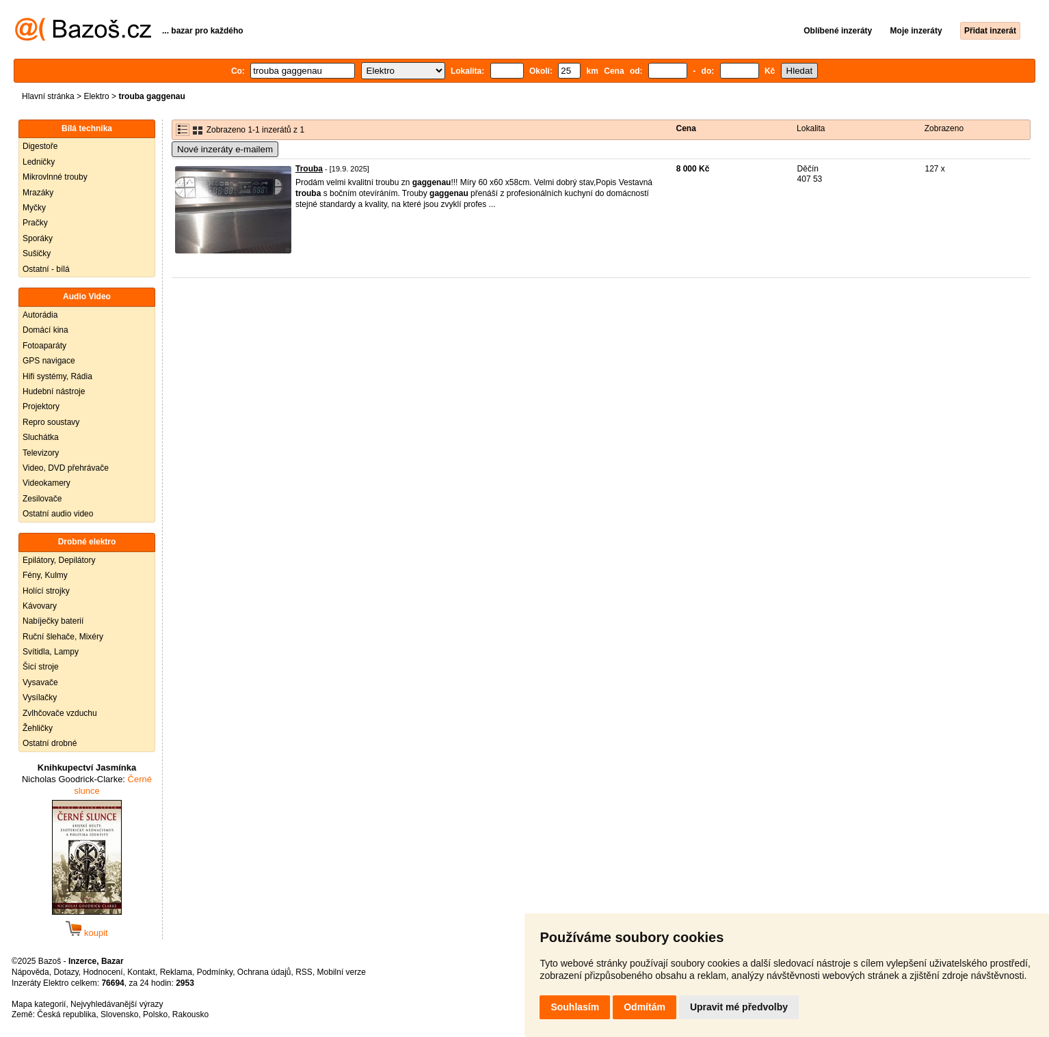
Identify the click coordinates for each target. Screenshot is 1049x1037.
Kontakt (141, 972)
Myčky (34, 207)
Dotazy (65, 972)
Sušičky (37, 253)
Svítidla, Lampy (51, 651)
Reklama (176, 972)
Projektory (41, 406)
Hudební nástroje (54, 391)
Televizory (41, 453)
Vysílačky (40, 697)
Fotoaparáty (44, 345)
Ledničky (39, 162)
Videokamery (46, 483)
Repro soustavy (51, 422)
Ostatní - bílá (46, 269)
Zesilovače (42, 498)
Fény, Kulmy (45, 575)
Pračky (35, 222)
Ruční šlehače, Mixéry (63, 636)
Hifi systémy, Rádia (57, 376)
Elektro (96, 96)
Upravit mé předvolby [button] (739, 1006)
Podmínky (215, 972)
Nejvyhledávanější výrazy (116, 1004)
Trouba (309, 169)
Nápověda (30, 972)
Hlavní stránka (48, 96)
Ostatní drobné (50, 743)
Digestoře (40, 146)
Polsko (155, 1014)
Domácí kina (45, 330)
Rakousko (190, 1014)
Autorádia (40, 315)
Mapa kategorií (39, 1004)
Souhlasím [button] (574, 1006)
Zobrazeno (944, 128)
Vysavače (40, 682)
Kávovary (40, 606)
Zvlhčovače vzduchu (60, 713)
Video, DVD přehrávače (66, 468)
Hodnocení (103, 972)
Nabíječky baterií (53, 621)
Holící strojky (46, 591)
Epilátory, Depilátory (59, 560)
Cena (686, 128)
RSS (304, 972)
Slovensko (119, 1014)
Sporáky (38, 238)
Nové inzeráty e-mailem (225, 149)
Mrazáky (38, 192)
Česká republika (66, 1014)
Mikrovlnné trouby (55, 177)
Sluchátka (41, 437)
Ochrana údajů (264, 972)
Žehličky (38, 728)
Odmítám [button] (644, 1006)
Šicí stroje (41, 667)
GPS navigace (49, 360)
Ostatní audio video (58, 513)
